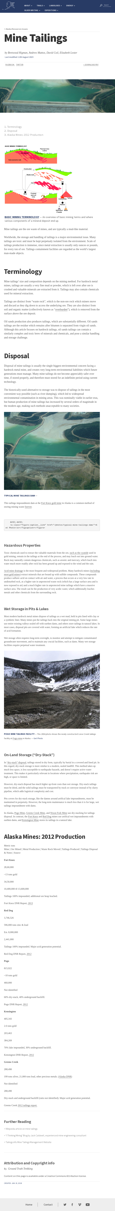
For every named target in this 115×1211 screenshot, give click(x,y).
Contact (48, 1204)
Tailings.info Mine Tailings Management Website (28, 1142)
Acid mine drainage (13, 570)
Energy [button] (70, 5)
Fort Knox (33, 816)
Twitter (19, 64)
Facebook (10, 64)
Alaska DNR (65, 1076)
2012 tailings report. (27, 1105)
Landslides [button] (55, 5)
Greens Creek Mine (35, 813)
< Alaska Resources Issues (16, 29)
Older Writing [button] (32, 10)
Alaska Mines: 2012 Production (25, 134)
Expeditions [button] (51, 10)
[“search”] (101, 5)
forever (28, 506)
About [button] (28, 5)
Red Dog (47, 816)
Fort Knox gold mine (51, 503)
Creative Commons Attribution (62, 1175)
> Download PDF (91, 64)
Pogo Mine (19, 813)
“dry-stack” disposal (16, 762)
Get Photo (38, 738)
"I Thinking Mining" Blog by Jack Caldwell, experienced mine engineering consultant (46, 1135)
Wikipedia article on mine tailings (21, 1128)
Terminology (14, 126)
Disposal (12, 130)
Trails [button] (41, 5)
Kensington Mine (30, 820)
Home (28, 1204)
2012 (29, 954)
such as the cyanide (79, 553)
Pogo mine (17, 738)
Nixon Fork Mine (58, 813)
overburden (61, 309)
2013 (30, 903)
